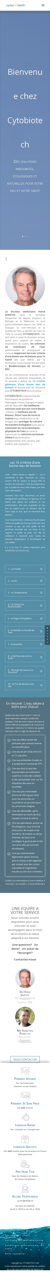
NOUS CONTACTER (25, 1059)
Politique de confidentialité (24, 1240)
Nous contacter (15, 1254)
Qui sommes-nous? (17, 1235)
